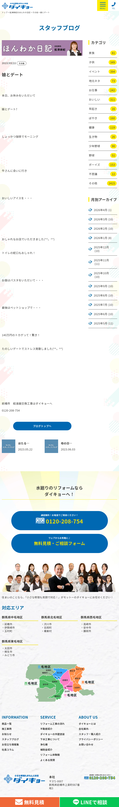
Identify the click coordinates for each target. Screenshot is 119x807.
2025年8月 (100, 295)
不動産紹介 (46, 728)
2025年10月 (101, 273)
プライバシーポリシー (91, 739)
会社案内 (84, 728)
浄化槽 (44, 744)
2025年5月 (100, 323)
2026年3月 (100, 219)
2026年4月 (100, 210)
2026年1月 (100, 238)
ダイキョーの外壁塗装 (52, 734)
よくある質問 (47, 760)
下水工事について (50, 739)
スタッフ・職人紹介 (90, 734)
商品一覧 (7, 723)
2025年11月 (101, 260)
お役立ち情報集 (10, 744)
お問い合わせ (86, 744)
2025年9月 (100, 286)
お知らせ (6, 734)
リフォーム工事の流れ (52, 723)
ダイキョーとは (87, 723)
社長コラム (8, 749)
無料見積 (29, 802)
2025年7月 (100, 305)
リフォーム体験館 (50, 754)
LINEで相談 (89, 802)
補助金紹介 (46, 749)
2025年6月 (100, 314)
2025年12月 (101, 247)
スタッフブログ (10, 739)
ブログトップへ (42, 426)
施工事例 (7, 728)
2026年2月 (100, 228)
